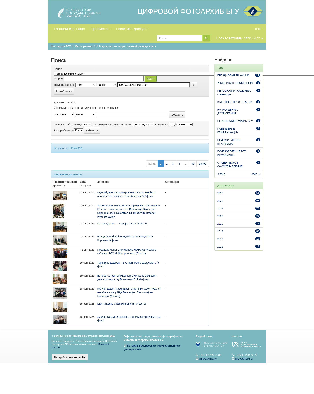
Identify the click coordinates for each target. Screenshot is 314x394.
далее (202, 163)
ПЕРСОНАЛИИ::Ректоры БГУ (235, 120)
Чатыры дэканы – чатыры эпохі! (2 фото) (122, 223)
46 (192, 163)
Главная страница (69, 29)
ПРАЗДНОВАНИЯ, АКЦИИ (233, 75)
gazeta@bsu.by (244, 358)
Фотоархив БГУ (61, 46)
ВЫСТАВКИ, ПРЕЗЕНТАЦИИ (234, 102)
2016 (220, 246)
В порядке (161, 124)
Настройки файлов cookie (69, 357)
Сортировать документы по (113, 124)
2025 (220, 193)
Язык (259, 28)
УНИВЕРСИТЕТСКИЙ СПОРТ (235, 83)
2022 (220, 200)
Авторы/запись (64, 130)
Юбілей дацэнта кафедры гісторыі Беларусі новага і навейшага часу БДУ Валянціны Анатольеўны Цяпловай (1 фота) (128, 292)
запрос (58, 78)
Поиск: (58, 69)
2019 (220, 223)
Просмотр (101, 29)
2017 (220, 238)
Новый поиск (64, 91)
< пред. (221, 174)
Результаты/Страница (68, 124)
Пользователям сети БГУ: (239, 38)
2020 (220, 216)
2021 (220, 208)
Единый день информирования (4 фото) (121, 303)
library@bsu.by (208, 358)
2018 (220, 231)
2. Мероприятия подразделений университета (126, 46)
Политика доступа (132, 29)
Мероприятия (83, 46)
